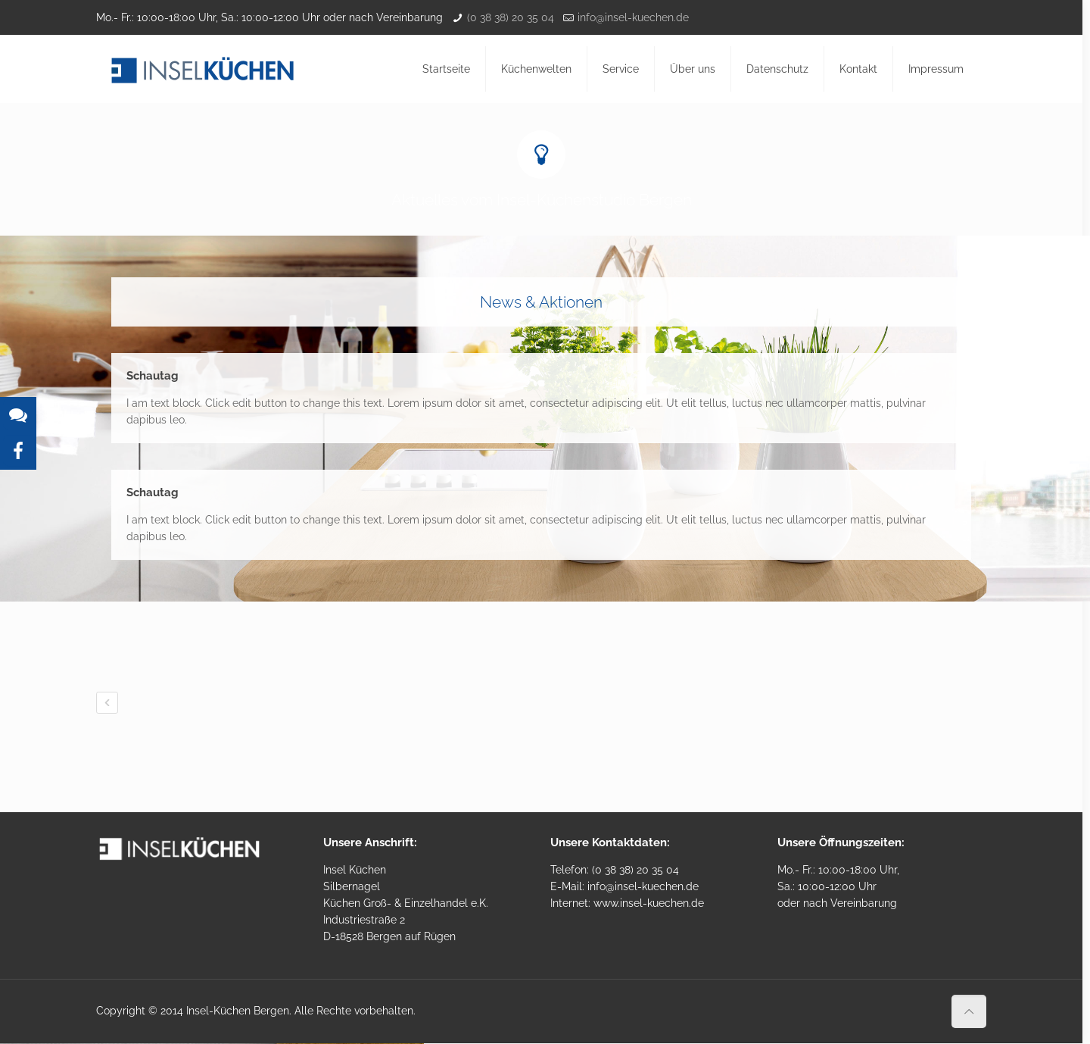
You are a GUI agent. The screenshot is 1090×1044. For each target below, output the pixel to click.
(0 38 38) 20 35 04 (510, 17)
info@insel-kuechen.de (633, 17)
